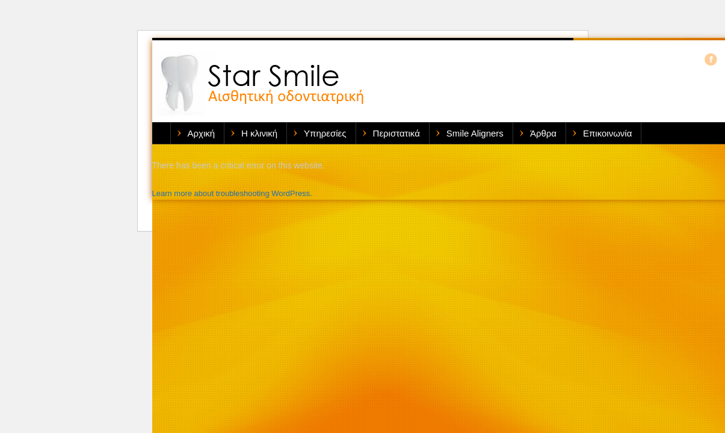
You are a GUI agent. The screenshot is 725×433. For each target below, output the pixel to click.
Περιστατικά (396, 133)
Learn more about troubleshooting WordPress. (232, 193)
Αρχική (201, 133)
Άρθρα (543, 133)
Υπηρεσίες (325, 133)
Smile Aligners (475, 133)
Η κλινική (259, 133)
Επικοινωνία (607, 133)
